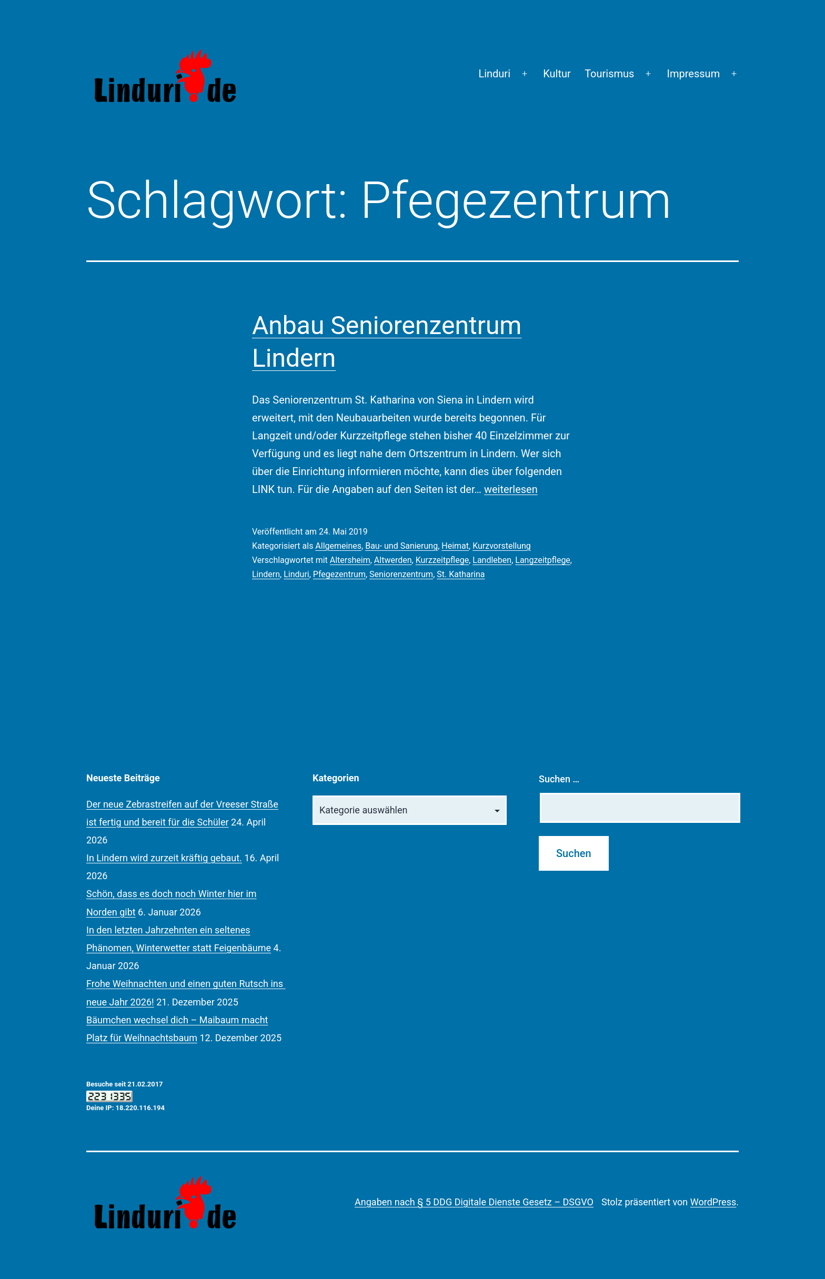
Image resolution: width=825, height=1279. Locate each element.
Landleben (491, 560)
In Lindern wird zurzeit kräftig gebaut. (164, 857)
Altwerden (393, 560)
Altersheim (350, 560)
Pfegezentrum (339, 574)
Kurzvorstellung (501, 546)
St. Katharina (461, 574)
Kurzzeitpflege (442, 560)
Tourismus (609, 73)
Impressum (693, 73)
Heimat (455, 546)
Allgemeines (338, 546)
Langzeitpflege (542, 560)
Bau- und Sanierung (401, 546)
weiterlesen (511, 489)
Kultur (557, 73)
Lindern (266, 574)
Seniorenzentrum (401, 574)
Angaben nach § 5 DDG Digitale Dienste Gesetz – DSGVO (474, 1201)
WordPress (713, 1201)
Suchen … (559, 778)
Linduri (494, 73)
